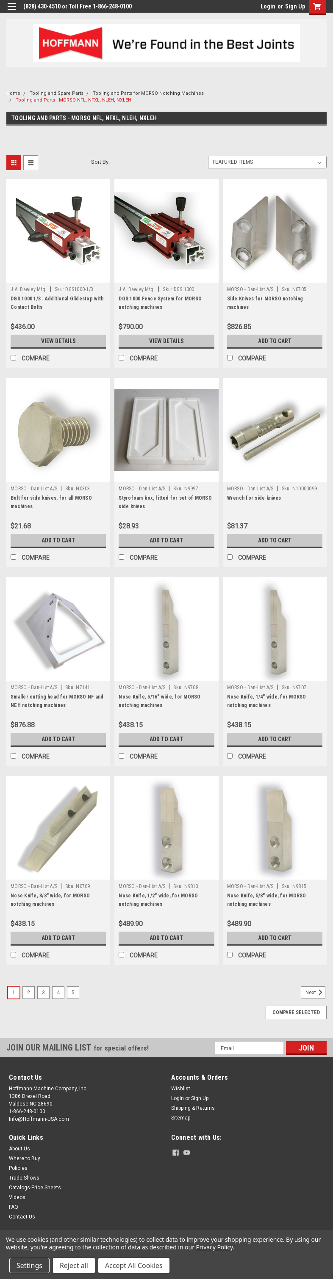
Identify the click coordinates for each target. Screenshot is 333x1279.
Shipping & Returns (193, 1108)
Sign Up (295, 6)
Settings (29, 1265)
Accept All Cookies (134, 1265)
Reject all (74, 1265)
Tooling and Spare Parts (56, 93)
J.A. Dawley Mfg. (29, 289)
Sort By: (100, 162)
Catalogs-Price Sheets (35, 1188)
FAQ (13, 1207)
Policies (18, 1168)
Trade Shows (24, 1178)
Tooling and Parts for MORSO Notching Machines (148, 93)
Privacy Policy (214, 1247)
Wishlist (180, 1089)
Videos (17, 1197)
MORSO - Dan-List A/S (250, 289)
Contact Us (22, 1217)
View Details (58, 341)
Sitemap (180, 1118)
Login (268, 6)
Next (315, 992)
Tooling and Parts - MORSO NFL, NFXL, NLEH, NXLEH (73, 100)
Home (13, 93)
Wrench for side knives (254, 498)
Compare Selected (296, 1012)
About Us (19, 1149)
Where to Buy (24, 1158)
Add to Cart (274, 341)
